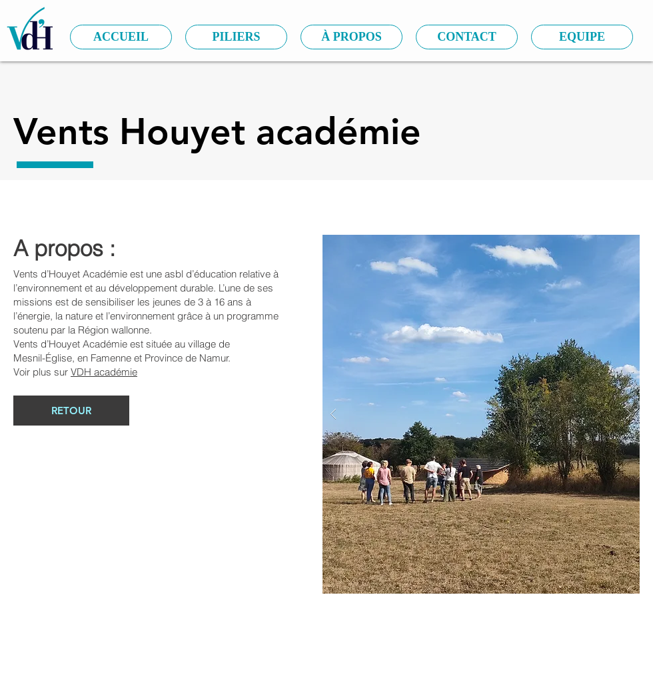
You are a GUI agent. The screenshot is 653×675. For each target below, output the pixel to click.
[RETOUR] (71, 411)
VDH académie (104, 372)
